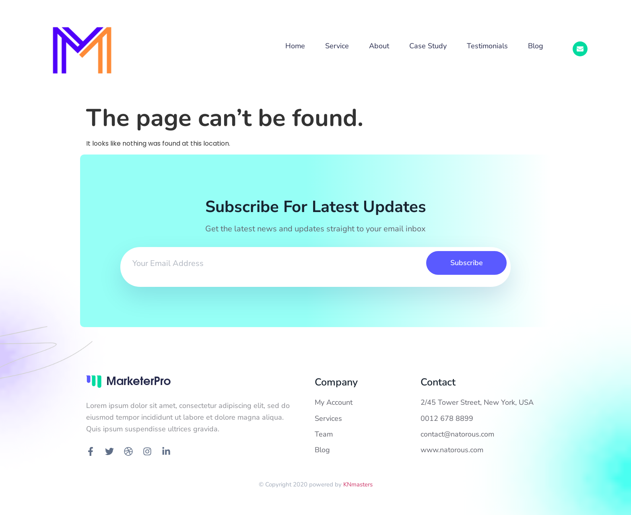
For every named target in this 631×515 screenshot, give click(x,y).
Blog (535, 46)
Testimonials (487, 46)
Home (295, 46)
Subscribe (466, 263)
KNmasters (358, 484)
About (379, 46)
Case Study (428, 46)
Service (337, 46)
